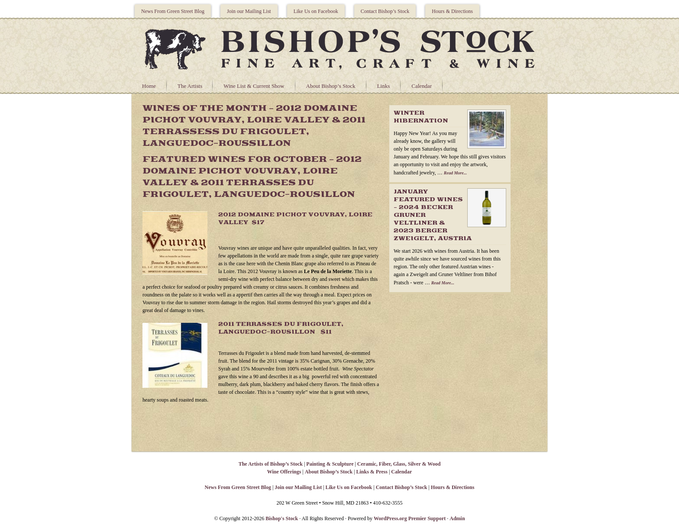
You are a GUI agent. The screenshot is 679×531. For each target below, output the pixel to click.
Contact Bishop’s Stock (385, 11)
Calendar (421, 86)
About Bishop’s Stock (331, 86)
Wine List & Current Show (253, 86)
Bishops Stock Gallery (339, 48)
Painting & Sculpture (329, 464)
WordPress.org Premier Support (410, 518)
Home (149, 86)
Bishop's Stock (281, 518)
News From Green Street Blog (172, 11)
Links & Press (371, 472)
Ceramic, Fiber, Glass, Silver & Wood (398, 464)
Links (383, 86)
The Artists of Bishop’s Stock (271, 464)
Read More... (455, 173)
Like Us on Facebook (316, 11)
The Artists (190, 86)
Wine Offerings (284, 472)
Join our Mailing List (249, 11)
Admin (457, 518)
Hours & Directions (452, 11)
